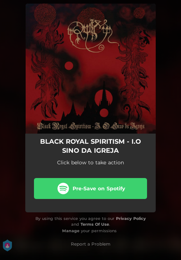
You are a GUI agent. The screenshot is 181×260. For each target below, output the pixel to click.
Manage (70, 230)
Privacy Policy (131, 218)
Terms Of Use (95, 224)
